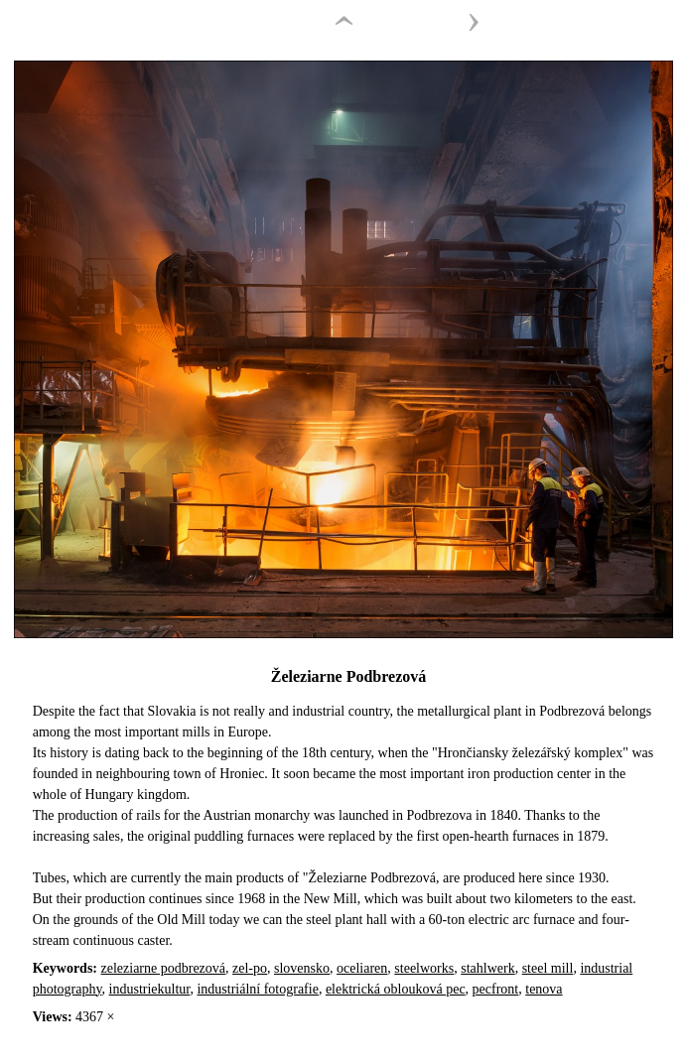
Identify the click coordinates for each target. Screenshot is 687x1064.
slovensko (302, 968)
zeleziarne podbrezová (163, 968)
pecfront (496, 989)
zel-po (249, 968)
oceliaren (362, 968)
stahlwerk (487, 968)
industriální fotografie (257, 989)
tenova (543, 989)
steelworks (424, 968)
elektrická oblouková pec (396, 989)
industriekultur (150, 989)
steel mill (548, 968)
